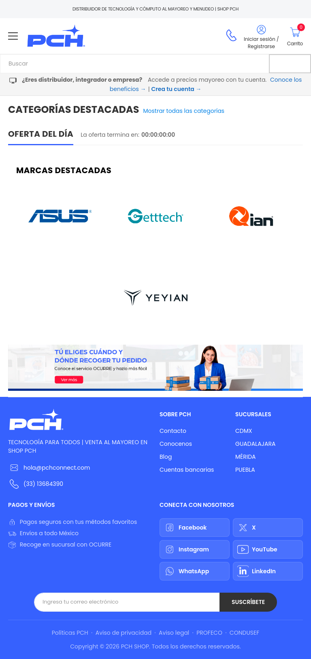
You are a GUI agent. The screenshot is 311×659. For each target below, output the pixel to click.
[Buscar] (290, 63)
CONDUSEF (244, 633)
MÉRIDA (245, 457)
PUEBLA (245, 470)
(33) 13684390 (43, 484)
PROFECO (209, 633)
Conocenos (176, 444)
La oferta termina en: (110, 135)
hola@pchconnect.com (56, 468)
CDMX (243, 431)
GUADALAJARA (255, 444)
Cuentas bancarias (187, 470)
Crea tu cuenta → (176, 89)
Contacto (173, 431)
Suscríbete (248, 602)
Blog (166, 457)
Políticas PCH (70, 633)
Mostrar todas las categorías (184, 111)
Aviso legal (174, 633)
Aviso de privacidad (123, 633)
